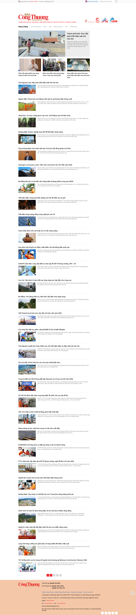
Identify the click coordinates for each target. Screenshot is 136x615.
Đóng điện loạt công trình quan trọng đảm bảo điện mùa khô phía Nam (78, 75)
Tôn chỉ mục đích (88, 592)
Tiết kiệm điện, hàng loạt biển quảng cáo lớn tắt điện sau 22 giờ (41, 198)
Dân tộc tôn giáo (59, 22)
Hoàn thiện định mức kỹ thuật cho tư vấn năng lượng (38, 231)
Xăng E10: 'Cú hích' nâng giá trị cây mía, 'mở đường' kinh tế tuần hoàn (44, 115)
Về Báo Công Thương (48, 592)
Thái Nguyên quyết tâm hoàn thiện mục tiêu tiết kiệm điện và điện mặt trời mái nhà (48, 346)
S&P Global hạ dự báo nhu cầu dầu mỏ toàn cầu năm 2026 (40, 313)
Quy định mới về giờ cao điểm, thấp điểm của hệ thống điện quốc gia (43, 247)
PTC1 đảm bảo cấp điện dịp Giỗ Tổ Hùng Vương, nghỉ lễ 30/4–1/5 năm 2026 (46, 461)
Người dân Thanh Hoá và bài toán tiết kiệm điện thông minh (40, 478)
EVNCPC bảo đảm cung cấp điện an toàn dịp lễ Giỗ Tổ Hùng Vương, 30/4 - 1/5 (47, 264)
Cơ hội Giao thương (70, 22)
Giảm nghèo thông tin (46, 22)
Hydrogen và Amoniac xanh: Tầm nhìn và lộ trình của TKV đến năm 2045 (45, 165)
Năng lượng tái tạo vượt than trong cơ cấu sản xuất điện (39, 428)
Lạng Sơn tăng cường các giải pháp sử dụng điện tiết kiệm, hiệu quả (43, 544)
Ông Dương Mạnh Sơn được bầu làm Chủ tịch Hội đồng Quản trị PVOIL (44, 148)
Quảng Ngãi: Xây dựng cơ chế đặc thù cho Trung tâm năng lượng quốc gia (46, 494)
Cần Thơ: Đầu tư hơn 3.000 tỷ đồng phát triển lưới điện (38, 412)
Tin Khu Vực (89, 21)
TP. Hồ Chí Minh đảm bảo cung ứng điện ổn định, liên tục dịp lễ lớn (43, 395)
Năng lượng (23, 27)
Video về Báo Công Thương (62, 592)
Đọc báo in (35, 22)
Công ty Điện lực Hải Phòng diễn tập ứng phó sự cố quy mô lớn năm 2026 (45, 379)
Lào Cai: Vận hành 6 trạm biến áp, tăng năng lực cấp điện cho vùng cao (44, 280)
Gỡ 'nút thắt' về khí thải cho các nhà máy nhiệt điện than (39, 362)
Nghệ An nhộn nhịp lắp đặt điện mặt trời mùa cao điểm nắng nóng (42, 527)
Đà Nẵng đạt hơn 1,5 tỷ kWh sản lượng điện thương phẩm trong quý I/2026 (45, 181)
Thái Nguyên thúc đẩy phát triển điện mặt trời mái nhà (38, 82)
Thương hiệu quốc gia (24, 22)
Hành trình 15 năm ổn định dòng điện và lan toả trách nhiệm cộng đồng (44, 511)
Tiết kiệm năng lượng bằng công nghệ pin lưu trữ (36, 214)
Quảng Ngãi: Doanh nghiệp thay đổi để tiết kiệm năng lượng (40, 132)
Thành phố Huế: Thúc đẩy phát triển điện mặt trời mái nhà (77, 36)
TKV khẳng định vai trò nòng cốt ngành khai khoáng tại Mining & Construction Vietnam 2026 (52, 560)
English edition (92, 1)
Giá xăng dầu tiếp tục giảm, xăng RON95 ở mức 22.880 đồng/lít (41, 329)
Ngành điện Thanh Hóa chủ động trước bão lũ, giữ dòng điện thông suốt (45, 99)
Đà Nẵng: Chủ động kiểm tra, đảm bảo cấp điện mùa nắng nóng (41, 297)
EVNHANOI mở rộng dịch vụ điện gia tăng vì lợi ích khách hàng (41, 445)
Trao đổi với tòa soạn (76, 592)
